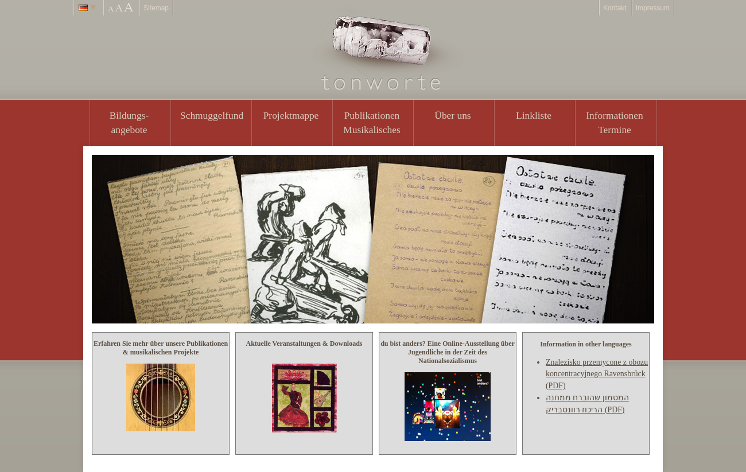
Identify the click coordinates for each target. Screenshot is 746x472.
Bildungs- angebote (129, 122)
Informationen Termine (614, 122)
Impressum (653, 8)
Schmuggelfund (211, 115)
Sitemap (156, 8)
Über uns (452, 115)
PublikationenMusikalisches (372, 122)
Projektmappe (291, 115)
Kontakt (615, 8)
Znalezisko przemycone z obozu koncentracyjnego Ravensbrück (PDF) (597, 374)
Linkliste (533, 115)
